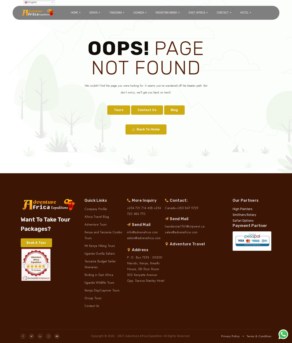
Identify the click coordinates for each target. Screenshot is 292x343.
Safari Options (243, 220)
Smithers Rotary (244, 215)
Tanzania (115, 12)
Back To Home (146, 129)
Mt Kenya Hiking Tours (100, 246)
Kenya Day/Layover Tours (102, 290)
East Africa (197, 12)
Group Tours (93, 298)
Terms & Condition (258, 336)
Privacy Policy (230, 336)
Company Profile (96, 209)
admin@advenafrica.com (144, 238)
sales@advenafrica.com (181, 232)
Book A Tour (36, 243)
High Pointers (242, 209)
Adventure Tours (96, 224)
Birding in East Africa (99, 275)
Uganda (138, 12)
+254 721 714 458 (140, 208)
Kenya (94, 12)
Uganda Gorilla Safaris (100, 253)
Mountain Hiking (166, 12)
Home (74, 12)
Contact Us (147, 110)
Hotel (244, 12)
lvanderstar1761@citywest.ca (184, 226)
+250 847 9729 (187, 208)
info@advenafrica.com (142, 232)
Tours (118, 110)
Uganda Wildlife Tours (99, 282)
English (31, 2)
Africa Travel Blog (97, 217)
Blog (174, 110)
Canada (170, 208)
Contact (223, 12)
